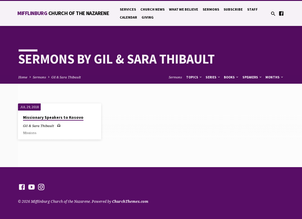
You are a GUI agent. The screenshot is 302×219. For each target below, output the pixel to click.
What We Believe (183, 9)
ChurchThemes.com (130, 201)
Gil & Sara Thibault (66, 77)
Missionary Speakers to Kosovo (53, 117)
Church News (152, 9)
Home (22, 77)
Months (274, 77)
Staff (252, 9)
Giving (148, 17)
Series (213, 77)
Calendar (128, 17)
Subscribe (233, 9)
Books (231, 77)
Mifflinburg (63, 13)
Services (128, 9)
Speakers (252, 77)
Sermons (211, 9)
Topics (194, 77)
